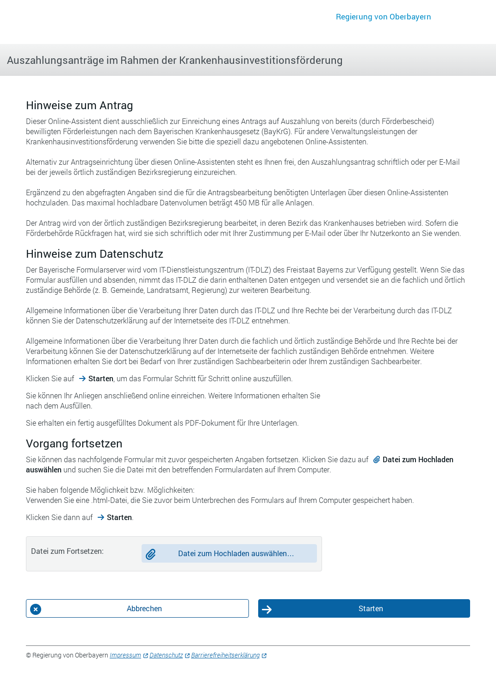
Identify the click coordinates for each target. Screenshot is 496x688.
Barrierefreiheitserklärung (225, 655)
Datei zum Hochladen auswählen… (236, 553)
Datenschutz (166, 655)
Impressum (125, 655)
